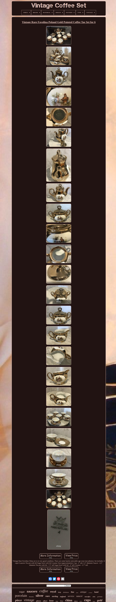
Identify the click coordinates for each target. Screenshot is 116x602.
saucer (79, 596)
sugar (22, 591)
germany (99, 596)
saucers (32, 591)
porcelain (21, 595)
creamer (90, 592)
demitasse (66, 592)
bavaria (31, 596)
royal (53, 591)
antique (83, 592)
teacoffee (88, 596)
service (71, 596)
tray (59, 592)
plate (77, 592)
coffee (43, 591)
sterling (55, 596)
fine (72, 592)
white (93, 596)
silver (40, 595)
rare (47, 596)
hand (96, 592)
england (63, 596)
